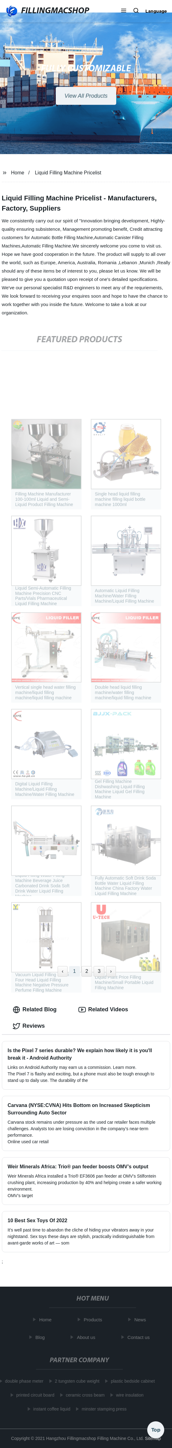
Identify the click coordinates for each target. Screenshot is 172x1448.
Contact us (140, 1337)
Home (17, 172)
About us (87, 1337)
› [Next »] (111, 971)
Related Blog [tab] (35, 1009)
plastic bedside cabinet (131, 1381)
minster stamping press (102, 1408)
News (142, 1319)
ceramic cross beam (83, 1395)
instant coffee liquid (50, 1408)
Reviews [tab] (29, 1026)
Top (156, 1429)
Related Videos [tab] (103, 1009)
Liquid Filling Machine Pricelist (68, 172)
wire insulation (128, 1395)
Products (94, 1319)
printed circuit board (34, 1395)
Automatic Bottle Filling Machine (62, 237)
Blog (41, 1337)
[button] (123, 11)
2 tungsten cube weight (75, 1381)
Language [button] (156, 11)
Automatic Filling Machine (46, 245)
